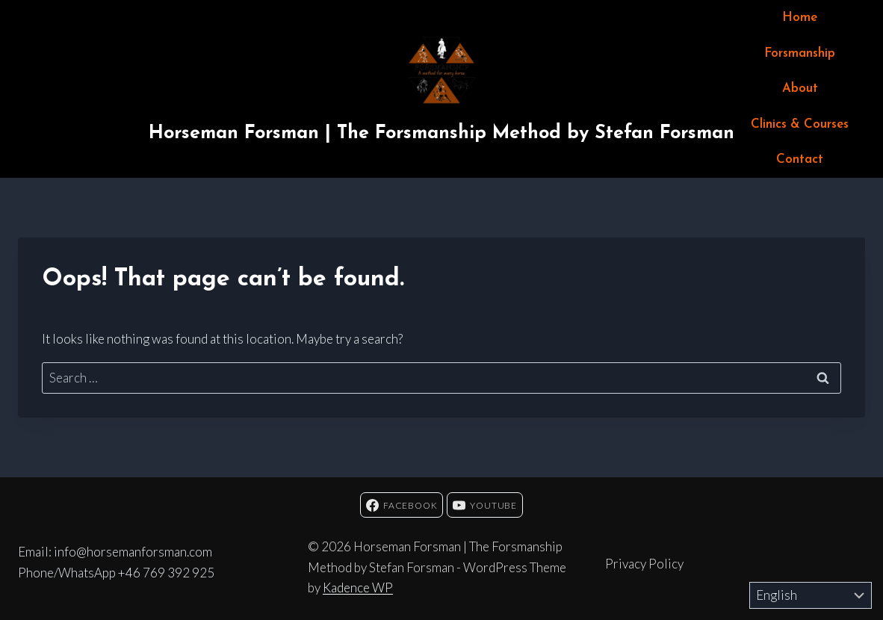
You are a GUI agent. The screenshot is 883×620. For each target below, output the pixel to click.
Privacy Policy (644, 563)
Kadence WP (358, 587)
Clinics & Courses (800, 124)
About (800, 88)
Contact (799, 159)
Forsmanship (799, 53)
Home (799, 17)
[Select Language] (811, 595)
